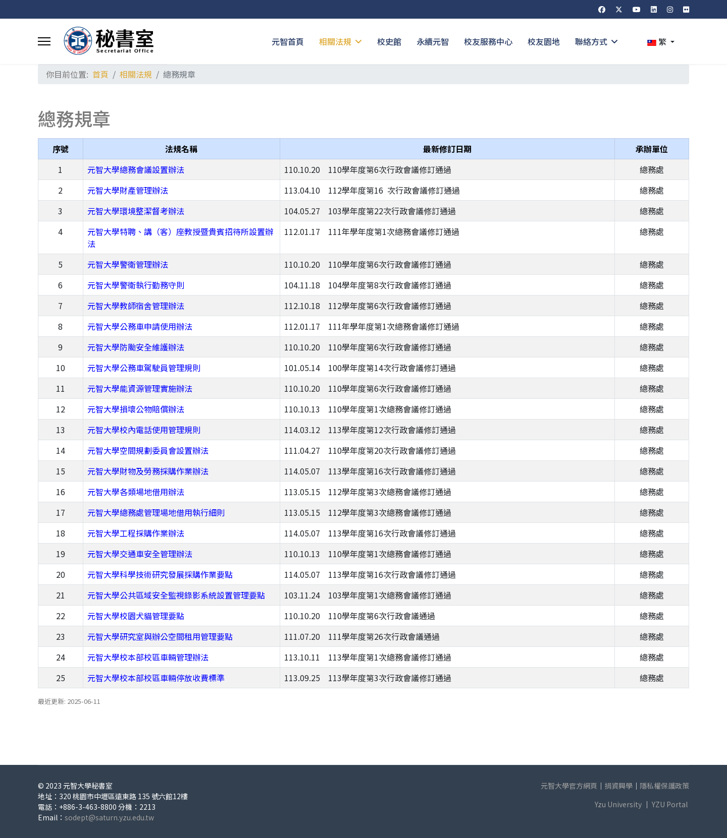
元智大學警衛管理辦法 (127, 264)
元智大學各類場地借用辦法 (135, 492)
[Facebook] (601, 9)
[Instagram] (670, 9)
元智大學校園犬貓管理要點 (135, 616)
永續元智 (433, 41)
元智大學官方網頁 (569, 786)
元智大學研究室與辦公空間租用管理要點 (160, 636)
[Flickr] (686, 9)
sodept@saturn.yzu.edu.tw (109, 817)
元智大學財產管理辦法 (127, 190)
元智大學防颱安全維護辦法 (135, 347)
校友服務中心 (488, 41)
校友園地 (544, 41)
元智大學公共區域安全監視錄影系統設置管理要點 (176, 595)
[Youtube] (637, 9)
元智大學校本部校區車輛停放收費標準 (156, 678)
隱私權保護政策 (664, 786)
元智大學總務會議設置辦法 (135, 169)
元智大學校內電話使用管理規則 (143, 430)
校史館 (389, 41)
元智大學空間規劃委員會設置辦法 (148, 450)
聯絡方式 (591, 41)
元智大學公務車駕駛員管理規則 (143, 368)
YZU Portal (670, 804)
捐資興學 (618, 786)
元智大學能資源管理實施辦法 (139, 388)
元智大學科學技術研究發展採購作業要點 (160, 574)
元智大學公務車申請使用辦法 (139, 326)
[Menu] (44, 41)
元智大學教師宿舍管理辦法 (135, 306)
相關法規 (335, 41)
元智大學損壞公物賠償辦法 (135, 409)
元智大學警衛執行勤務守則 (135, 285)
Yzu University (618, 804)
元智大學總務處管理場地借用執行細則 (156, 512)
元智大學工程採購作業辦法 (135, 533)
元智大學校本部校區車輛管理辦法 (148, 657)
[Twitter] (618, 9)
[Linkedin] (654, 9)
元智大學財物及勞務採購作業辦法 (148, 471)
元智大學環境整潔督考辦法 (135, 211)
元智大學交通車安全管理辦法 (139, 554)
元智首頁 (288, 41)
